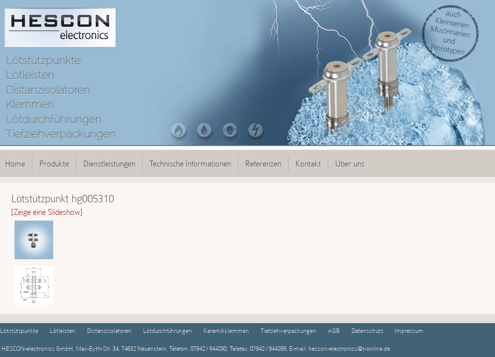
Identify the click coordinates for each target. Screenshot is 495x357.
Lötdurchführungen (167, 330)
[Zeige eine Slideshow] (47, 212)
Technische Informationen (190, 163)
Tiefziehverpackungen (288, 330)
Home (15, 163)
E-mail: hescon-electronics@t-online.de (339, 348)
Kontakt (308, 163)
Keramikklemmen (226, 330)
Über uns (349, 163)
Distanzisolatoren (109, 330)
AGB (334, 330)
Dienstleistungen (109, 163)
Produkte (54, 163)
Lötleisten (62, 330)
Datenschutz (367, 330)
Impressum (408, 330)
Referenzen (263, 163)
